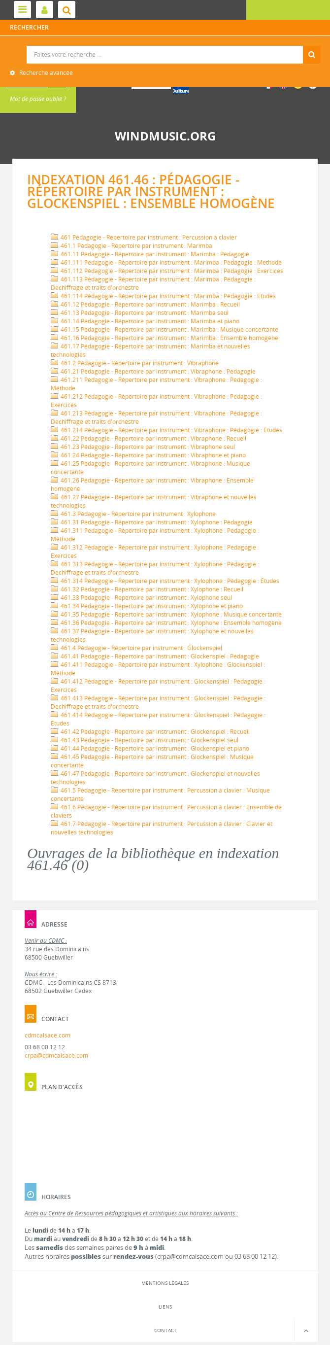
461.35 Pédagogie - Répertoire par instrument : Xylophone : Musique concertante (166, 614)
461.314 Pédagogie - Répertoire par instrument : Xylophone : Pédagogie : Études (165, 581)
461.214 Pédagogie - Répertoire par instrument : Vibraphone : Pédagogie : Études (166, 430)
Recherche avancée (45, 73)
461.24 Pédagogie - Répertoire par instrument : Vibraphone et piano (148, 455)
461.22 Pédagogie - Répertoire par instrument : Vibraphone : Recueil (148, 438)
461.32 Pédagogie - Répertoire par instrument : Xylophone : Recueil (147, 589)
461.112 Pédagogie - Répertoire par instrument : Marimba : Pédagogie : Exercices (167, 271)
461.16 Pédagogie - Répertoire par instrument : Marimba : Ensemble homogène (164, 338)
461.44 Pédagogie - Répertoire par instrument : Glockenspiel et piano (150, 748)
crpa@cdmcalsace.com (56, 1055)
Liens (165, 1306)
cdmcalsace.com (47, 1035)
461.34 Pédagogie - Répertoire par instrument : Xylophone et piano (147, 606)
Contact (165, 1330)
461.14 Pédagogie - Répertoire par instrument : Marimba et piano (145, 321)
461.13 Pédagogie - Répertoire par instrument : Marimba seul (140, 313)
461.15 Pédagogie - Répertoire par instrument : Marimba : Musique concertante (164, 329)
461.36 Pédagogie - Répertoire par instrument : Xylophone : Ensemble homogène (166, 623)
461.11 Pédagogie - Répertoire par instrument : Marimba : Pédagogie (150, 254)
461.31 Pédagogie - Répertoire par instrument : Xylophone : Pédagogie (152, 522)
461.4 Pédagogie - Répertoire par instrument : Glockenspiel (136, 648)
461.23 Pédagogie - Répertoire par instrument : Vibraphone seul (143, 447)
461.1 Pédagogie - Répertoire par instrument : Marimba (131, 245)
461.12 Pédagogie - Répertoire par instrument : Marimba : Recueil (145, 304)
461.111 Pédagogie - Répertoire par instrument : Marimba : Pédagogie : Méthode (166, 262)
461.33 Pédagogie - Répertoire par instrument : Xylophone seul (141, 597)
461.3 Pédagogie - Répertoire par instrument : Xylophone (133, 514)
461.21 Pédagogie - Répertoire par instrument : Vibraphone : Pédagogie (153, 371)
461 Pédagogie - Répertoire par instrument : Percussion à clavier (144, 237)
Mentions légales (165, 1282)
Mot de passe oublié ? (38, 99)
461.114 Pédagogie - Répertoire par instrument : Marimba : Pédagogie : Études (163, 296)
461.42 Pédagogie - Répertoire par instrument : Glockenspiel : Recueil (150, 731)
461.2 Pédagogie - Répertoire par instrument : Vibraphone (135, 363)
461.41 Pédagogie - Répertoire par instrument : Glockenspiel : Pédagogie (155, 656)
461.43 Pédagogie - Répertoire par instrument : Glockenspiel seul (144, 740)
